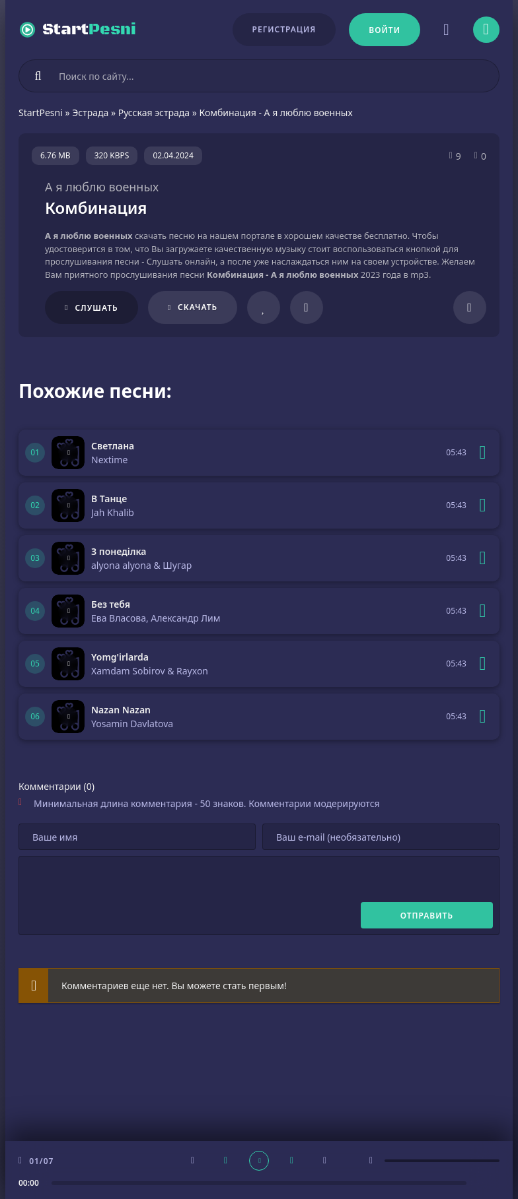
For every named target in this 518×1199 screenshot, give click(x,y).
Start (89, 30)
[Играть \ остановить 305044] (68, 663)
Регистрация (284, 29)
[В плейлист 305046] (483, 558)
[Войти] (384, 29)
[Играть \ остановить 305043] (68, 716)
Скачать (197, 307)
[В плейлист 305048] (483, 453)
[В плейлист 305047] (483, 505)
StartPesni (40, 112)
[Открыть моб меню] (486, 29)
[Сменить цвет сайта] (446, 29)
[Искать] (38, 75)
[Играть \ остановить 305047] (68, 505)
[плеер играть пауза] (259, 1161)
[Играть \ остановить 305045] (68, 611)
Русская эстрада (154, 112)
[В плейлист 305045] (483, 611)
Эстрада (90, 112)
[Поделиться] (469, 307)
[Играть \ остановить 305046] (68, 558)
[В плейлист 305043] (483, 717)
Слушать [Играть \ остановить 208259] (96, 307)
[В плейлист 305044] (483, 664)
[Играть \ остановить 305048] (68, 452)
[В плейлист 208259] (306, 307)
